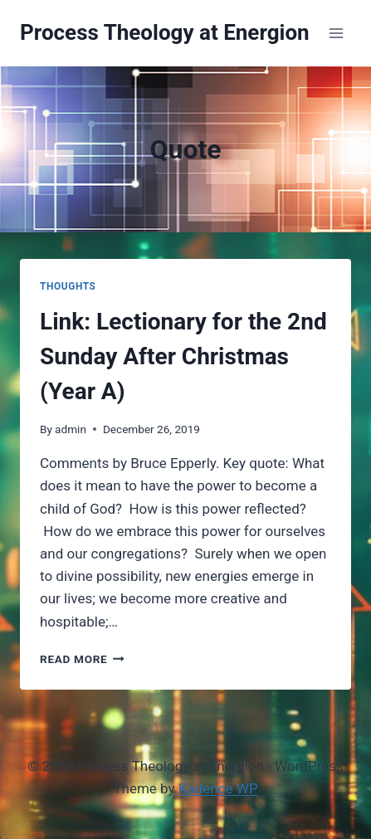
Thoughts (68, 286)
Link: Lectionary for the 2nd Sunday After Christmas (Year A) (183, 356)
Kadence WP (218, 788)
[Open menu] (335, 33)
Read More (82, 659)
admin (70, 429)
